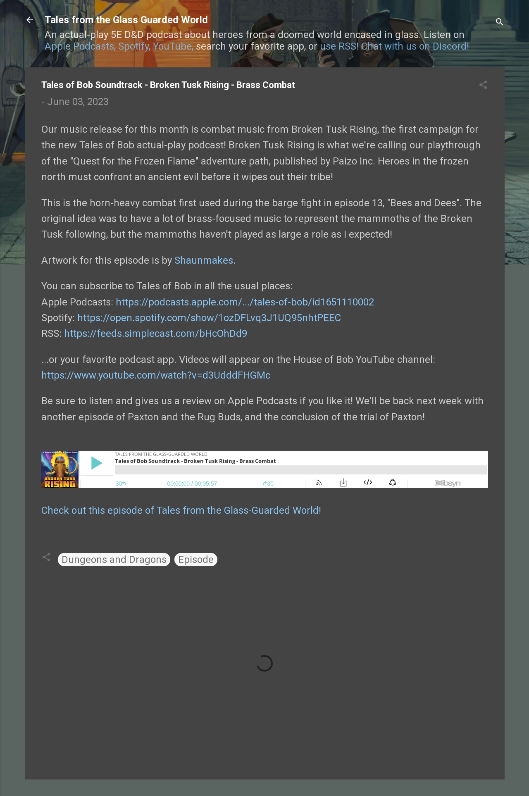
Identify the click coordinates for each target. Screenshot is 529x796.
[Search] (500, 22)
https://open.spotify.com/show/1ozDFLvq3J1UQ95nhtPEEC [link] (209, 318)
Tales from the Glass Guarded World (126, 20)
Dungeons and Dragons (114, 559)
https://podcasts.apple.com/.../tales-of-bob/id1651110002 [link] (245, 302)
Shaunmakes (203, 260)
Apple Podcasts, (80, 46)
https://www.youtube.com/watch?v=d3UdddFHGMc (155, 375)
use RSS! (339, 46)
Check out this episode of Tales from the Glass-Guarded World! (181, 510)
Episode (196, 559)
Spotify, (134, 46)
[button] (483, 85)
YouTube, (173, 46)
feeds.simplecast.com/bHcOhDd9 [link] (155, 333)
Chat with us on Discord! (415, 46)
